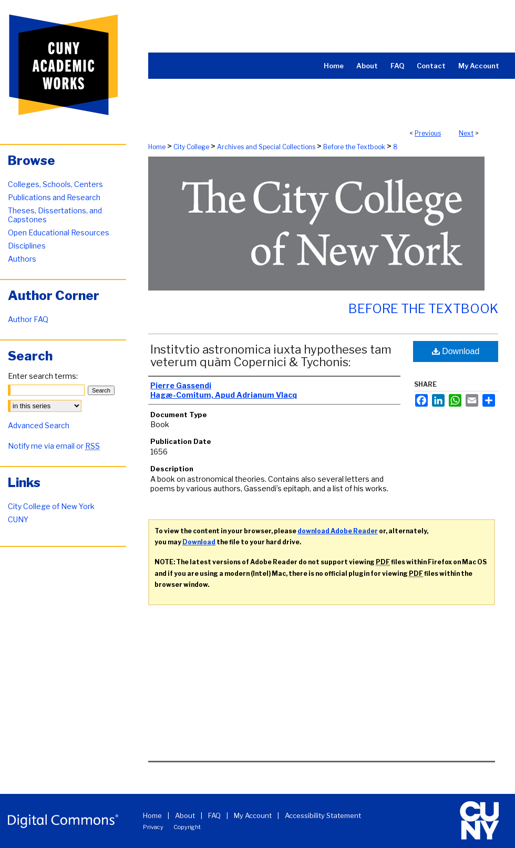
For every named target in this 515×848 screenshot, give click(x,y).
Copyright (187, 827)
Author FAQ (28, 319)
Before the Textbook (354, 147)
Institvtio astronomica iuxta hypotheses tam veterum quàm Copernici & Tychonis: (271, 356)
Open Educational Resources (58, 232)
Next (466, 133)
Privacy (153, 827)
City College (191, 147)
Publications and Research (54, 197)
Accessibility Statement (323, 815)
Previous (428, 133)
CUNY (18, 519)
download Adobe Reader (337, 531)
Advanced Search (38, 425)
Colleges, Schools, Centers (55, 184)
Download (456, 351)
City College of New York (51, 506)
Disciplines (27, 245)
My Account (253, 815)
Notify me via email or (54, 445)
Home (157, 147)
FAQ (214, 815)
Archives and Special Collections (266, 147)
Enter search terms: (43, 375)
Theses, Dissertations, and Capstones (55, 215)
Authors (22, 258)
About (185, 815)
